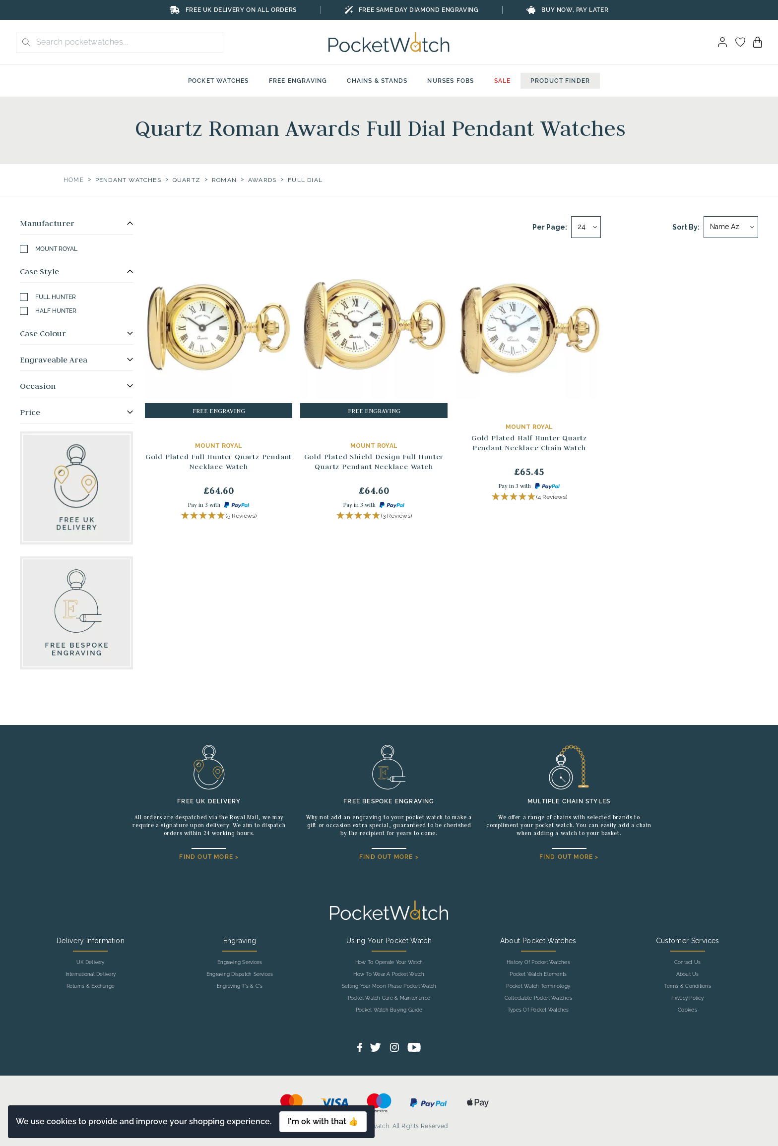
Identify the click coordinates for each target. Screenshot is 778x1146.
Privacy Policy (687, 998)
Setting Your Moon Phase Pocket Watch (389, 986)
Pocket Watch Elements (538, 974)
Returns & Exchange (90, 986)
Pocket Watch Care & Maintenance (389, 998)
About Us (687, 974)
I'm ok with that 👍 (323, 1121)
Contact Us (687, 962)
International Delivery (90, 974)
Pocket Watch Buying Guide (389, 1010)
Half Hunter (48, 310)
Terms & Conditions (687, 986)
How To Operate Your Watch (389, 962)
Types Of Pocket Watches (538, 1010)
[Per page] (586, 227)
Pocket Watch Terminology (538, 986)
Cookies (687, 1010)
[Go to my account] (740, 42)
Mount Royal (48, 248)
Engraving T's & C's (240, 986)
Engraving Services (239, 962)
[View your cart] (757, 42)
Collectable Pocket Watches (538, 998)
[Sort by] (731, 227)
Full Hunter (48, 297)
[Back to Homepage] (388, 42)
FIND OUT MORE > (209, 856)
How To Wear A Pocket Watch (388, 974)
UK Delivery (90, 962)
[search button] (23, 42)
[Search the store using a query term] (126, 42)
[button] (218, 516)
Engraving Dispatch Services (239, 974)
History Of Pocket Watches (538, 962)
